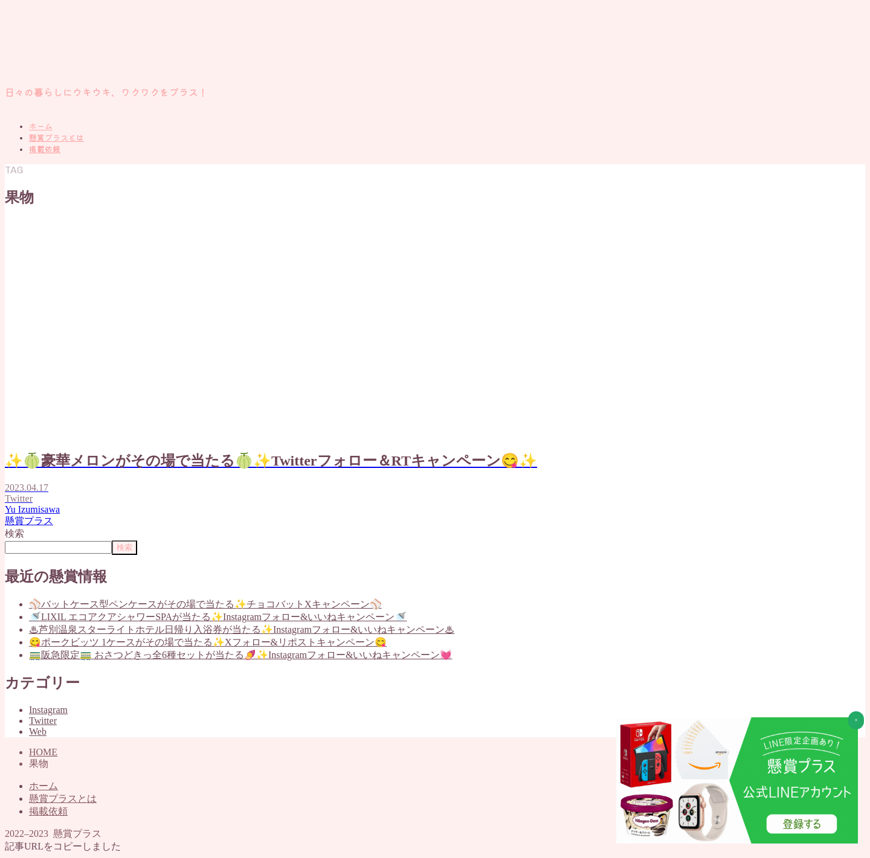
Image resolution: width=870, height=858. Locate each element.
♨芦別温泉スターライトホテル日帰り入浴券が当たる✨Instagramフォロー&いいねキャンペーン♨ (241, 629)
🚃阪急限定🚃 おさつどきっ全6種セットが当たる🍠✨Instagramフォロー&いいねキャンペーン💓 (240, 655)
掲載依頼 (44, 149)
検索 (14, 533)
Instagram (48, 710)
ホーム (41, 126)
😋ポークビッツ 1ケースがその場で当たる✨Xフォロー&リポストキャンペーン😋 (208, 642)
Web (38, 731)
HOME (43, 752)
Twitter (43, 721)
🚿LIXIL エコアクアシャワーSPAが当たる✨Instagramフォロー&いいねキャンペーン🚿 (218, 617)
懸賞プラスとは (56, 137)
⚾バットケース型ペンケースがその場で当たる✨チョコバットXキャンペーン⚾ (205, 604)
